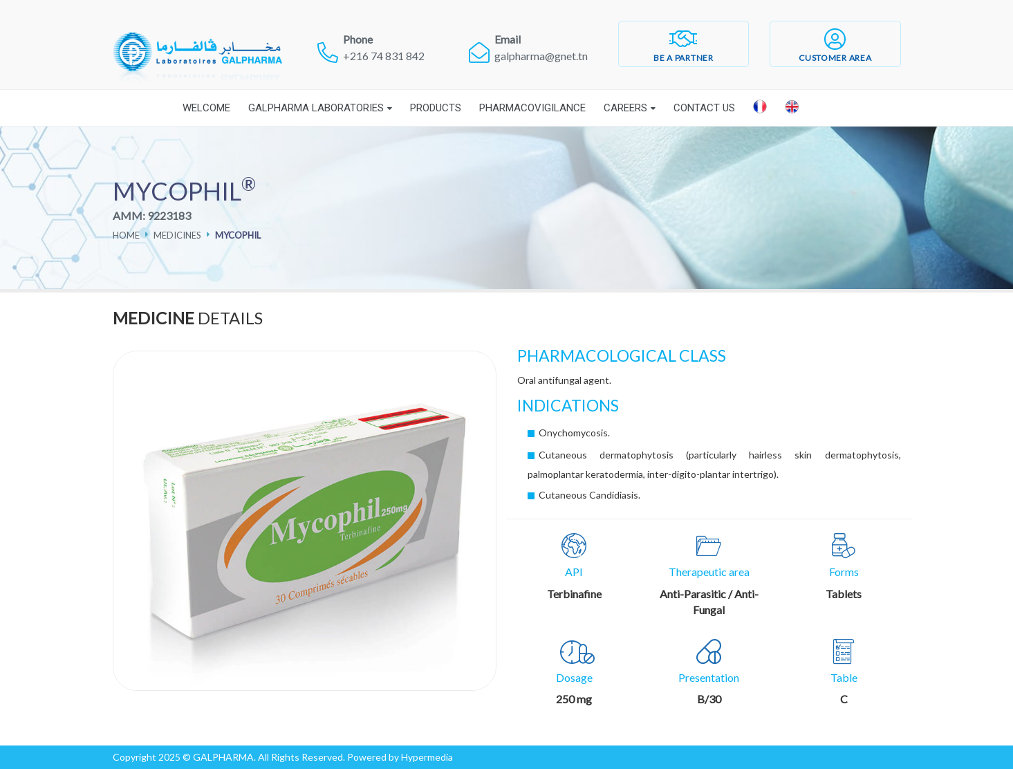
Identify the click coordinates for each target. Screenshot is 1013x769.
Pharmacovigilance (532, 108)
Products (435, 108)
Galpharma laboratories (316, 108)
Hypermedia (427, 757)
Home (126, 235)
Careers (625, 108)
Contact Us (704, 108)
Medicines (177, 235)
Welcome (206, 108)
